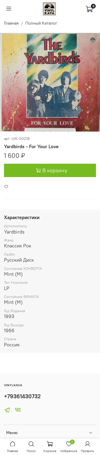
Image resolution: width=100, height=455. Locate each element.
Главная (11, 23)
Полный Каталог (41, 23)
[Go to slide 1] (4, 129)
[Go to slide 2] (8, 129)
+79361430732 (22, 396)
